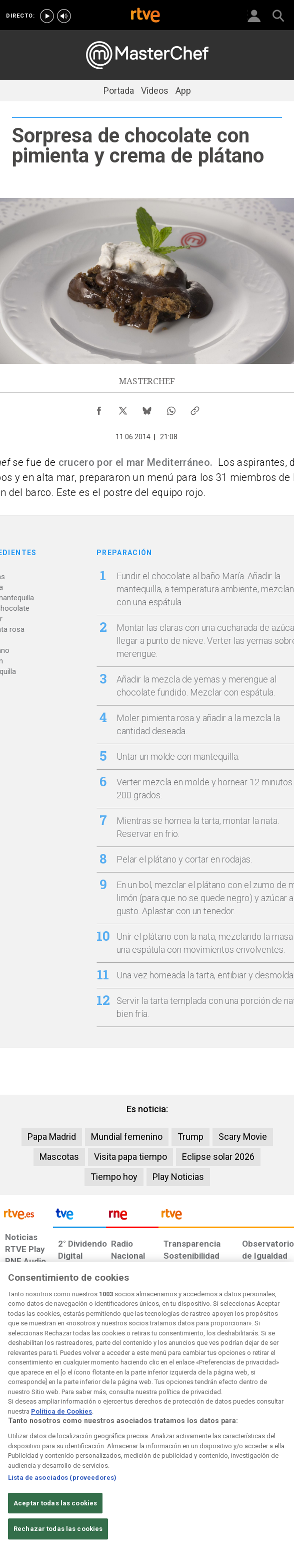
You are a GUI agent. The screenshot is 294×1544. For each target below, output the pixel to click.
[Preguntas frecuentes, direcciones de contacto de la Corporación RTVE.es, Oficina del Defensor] (226, 1449)
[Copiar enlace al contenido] (195, 408)
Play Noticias (178, 1176)
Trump (191, 1136)
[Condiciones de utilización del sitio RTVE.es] (11, 1454)
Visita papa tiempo (130, 1156)
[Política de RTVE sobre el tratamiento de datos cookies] (80, 1459)
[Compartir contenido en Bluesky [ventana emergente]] (147, 408)
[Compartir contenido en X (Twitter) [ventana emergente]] (123, 408)
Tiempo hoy (114, 1176)
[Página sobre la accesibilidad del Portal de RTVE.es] (159, 1449)
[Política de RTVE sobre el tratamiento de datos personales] (44, 1459)
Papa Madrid (52, 1136)
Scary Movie (242, 1136)
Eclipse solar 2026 (218, 1156)
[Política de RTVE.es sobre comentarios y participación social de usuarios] (269, 1454)
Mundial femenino (126, 1136)
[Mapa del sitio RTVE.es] (196, 1454)
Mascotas (59, 1156)
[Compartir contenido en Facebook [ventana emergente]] (99, 408)
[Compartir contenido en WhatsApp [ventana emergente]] (171, 408)
